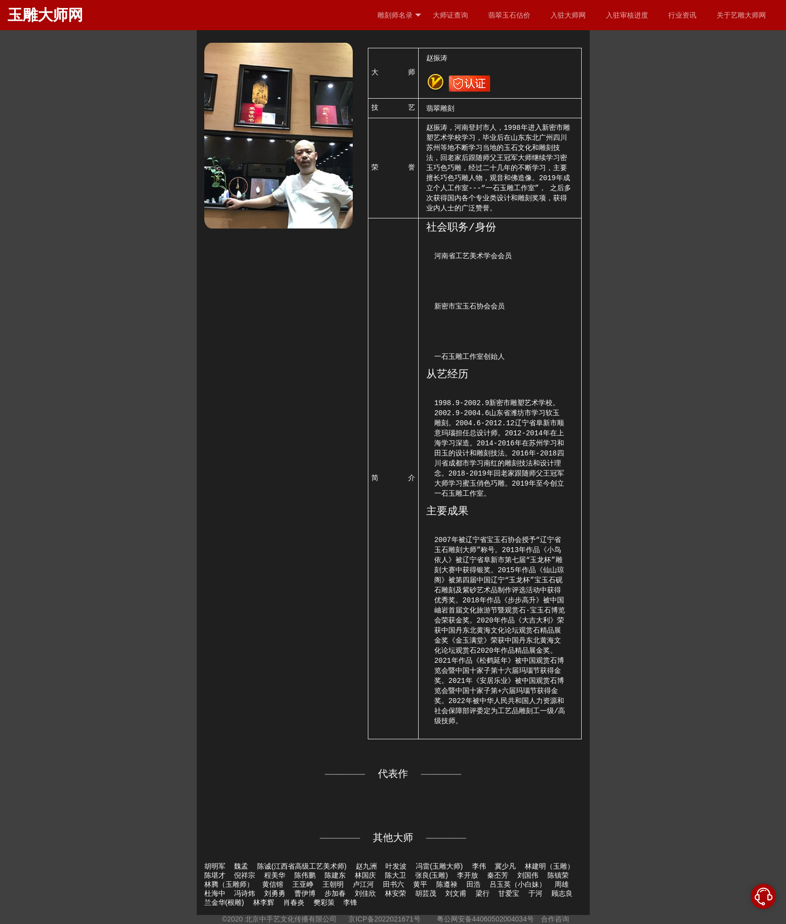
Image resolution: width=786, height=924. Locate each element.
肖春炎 (293, 902)
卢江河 (363, 884)
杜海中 (214, 893)
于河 (535, 893)
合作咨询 (555, 919)
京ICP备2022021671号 (384, 919)
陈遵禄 (446, 884)
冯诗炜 (244, 893)
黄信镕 (272, 884)
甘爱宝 (508, 893)
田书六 (393, 884)
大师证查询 (450, 15)
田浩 (473, 884)
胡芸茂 (425, 893)
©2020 (232, 919)
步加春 (335, 893)
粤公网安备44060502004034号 (485, 919)
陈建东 (335, 875)
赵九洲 (366, 866)
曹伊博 (305, 893)
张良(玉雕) (431, 875)
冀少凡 (505, 866)
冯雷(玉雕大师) (439, 866)
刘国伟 (527, 875)
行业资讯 (682, 15)
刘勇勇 (274, 893)
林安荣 (395, 893)
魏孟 (241, 866)
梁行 (483, 893)
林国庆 (365, 875)
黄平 (420, 884)
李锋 (350, 902)
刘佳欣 (365, 893)
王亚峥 (302, 884)
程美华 (274, 875)
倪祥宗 (244, 875)
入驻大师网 (568, 15)
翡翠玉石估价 (509, 15)
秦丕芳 (497, 875)
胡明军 (214, 866)
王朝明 (333, 884)
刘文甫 (455, 893)
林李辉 (263, 902)
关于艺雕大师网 (741, 15)
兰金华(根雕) (224, 902)
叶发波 (396, 866)
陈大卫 (395, 875)
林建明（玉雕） (549, 866)
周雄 (562, 884)
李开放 (467, 875)
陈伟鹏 (305, 875)
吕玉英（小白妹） (518, 884)
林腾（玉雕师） (229, 884)
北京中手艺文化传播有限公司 (291, 919)
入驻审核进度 (627, 15)
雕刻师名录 (399, 15)
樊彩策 (324, 902)
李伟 (479, 866)
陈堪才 (214, 875)
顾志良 (562, 893)
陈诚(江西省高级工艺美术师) (301, 866)
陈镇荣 (558, 875)
